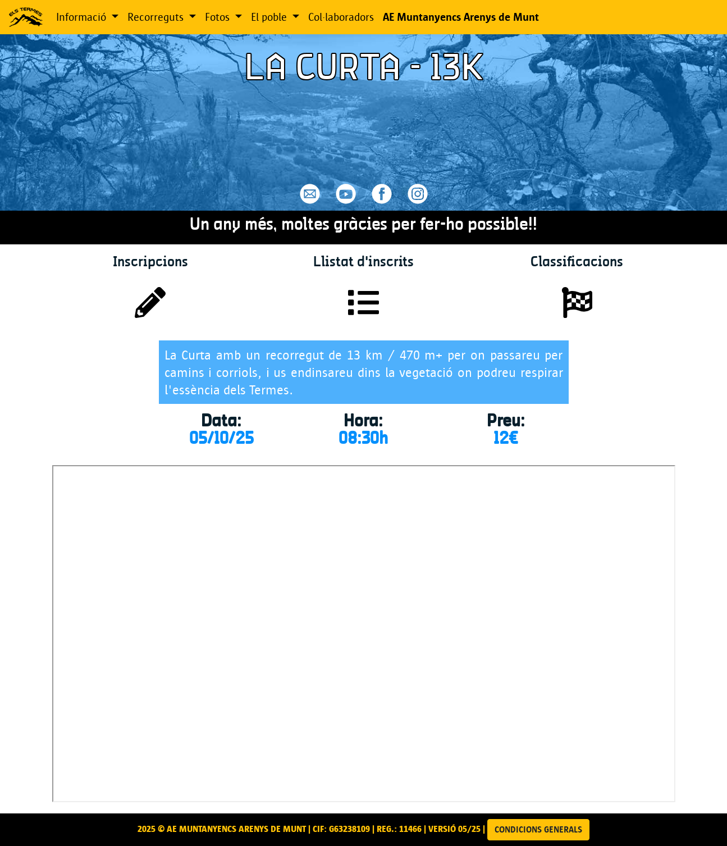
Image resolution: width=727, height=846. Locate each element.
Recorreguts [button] (156, 17)
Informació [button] (82, 17)
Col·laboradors (341, 17)
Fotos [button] (218, 17)
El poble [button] (270, 17)
